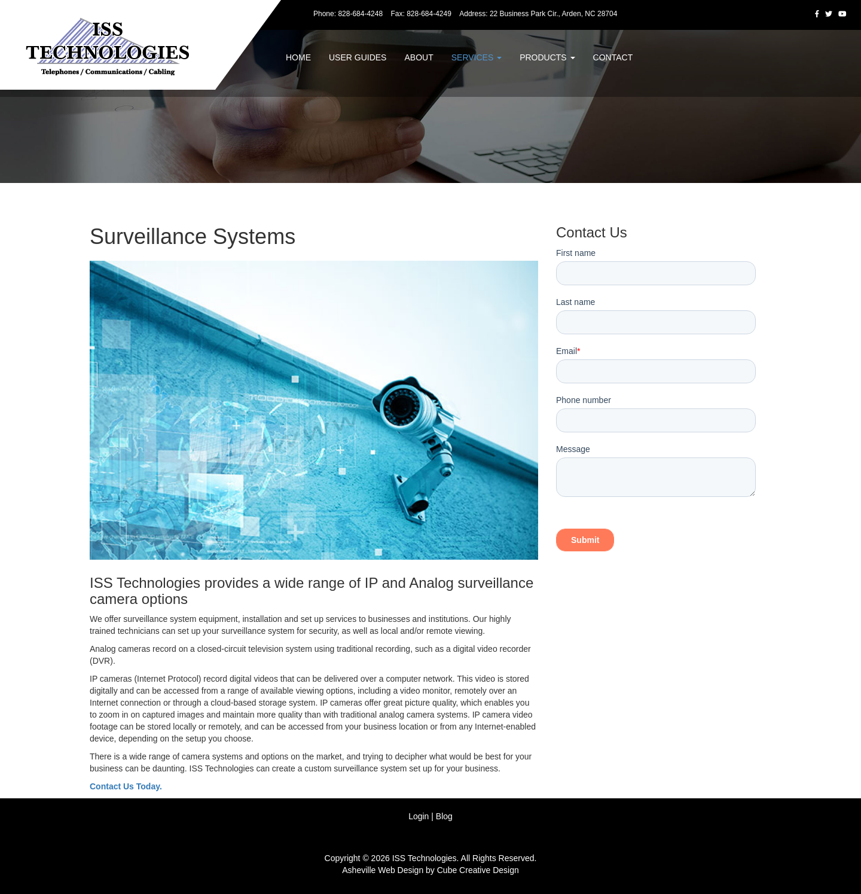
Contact (613, 57)
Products (547, 57)
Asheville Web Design (382, 870)
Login (418, 816)
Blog (444, 816)
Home (298, 57)
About (418, 57)
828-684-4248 (360, 14)
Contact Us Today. (126, 786)
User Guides (357, 57)
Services (476, 57)
